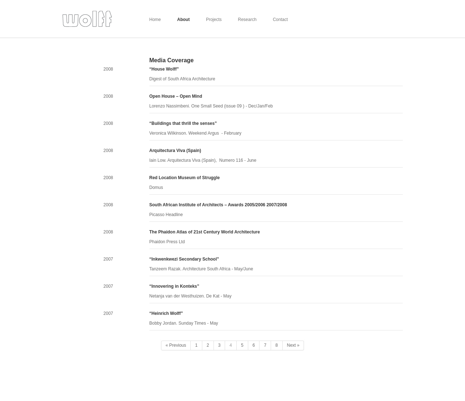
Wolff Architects (87, 19)
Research (247, 19)
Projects (213, 19)
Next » (293, 345)
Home (155, 19)
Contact (280, 19)
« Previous (176, 345)
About (183, 19)
